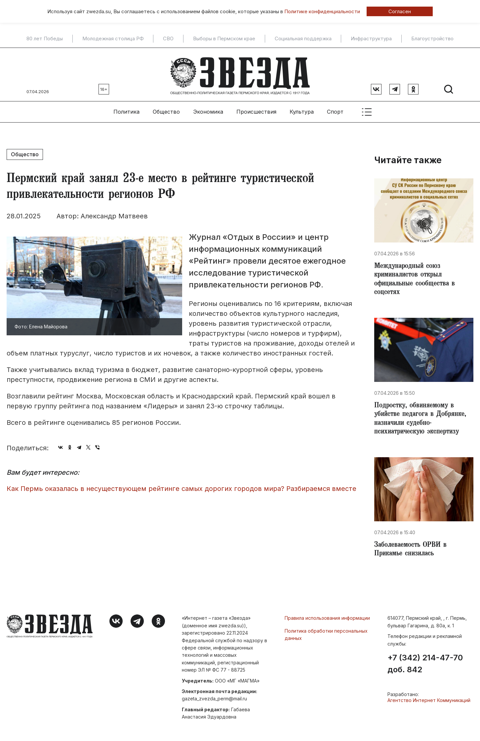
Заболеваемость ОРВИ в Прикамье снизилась (412, 551)
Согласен (399, 11)
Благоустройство (432, 39)
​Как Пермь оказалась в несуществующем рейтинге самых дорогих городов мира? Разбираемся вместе (181, 486)
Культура (302, 109)
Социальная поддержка (303, 39)
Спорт (335, 109)
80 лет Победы (44, 39)
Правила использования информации (327, 620)
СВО (168, 39)
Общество (166, 109)
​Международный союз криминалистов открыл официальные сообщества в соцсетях (416, 278)
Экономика (208, 109)
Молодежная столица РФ (113, 39)
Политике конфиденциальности (322, 11)
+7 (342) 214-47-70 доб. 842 (425, 666)
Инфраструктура (371, 39)
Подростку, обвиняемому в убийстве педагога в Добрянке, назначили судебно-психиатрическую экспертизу (422, 419)
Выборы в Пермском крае (224, 39)
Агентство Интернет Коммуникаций (428, 703)
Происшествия (256, 109)
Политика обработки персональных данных (326, 636)
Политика (126, 109)
